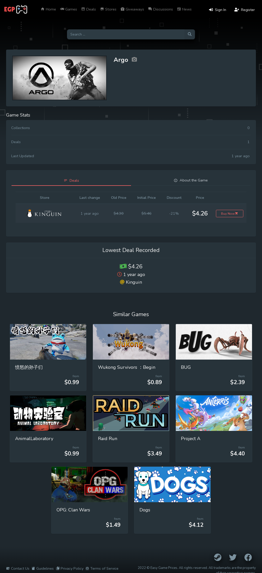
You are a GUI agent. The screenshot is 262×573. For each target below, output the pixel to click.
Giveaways (132, 9)
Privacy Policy (69, 568)
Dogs (144, 510)
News (184, 9)
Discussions (160, 9)
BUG (186, 367)
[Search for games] (125, 34)
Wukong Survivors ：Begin (126, 367)
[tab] (71, 181)
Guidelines (42, 568)
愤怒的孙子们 (29, 367)
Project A (190, 439)
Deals (88, 9)
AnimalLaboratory (34, 439)
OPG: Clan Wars (73, 510)
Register (244, 9)
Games (68, 9)
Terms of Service (101, 568)
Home (48, 9)
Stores (108, 9)
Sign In (217, 9)
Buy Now (229, 213)
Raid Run (107, 439)
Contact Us (17, 568)
